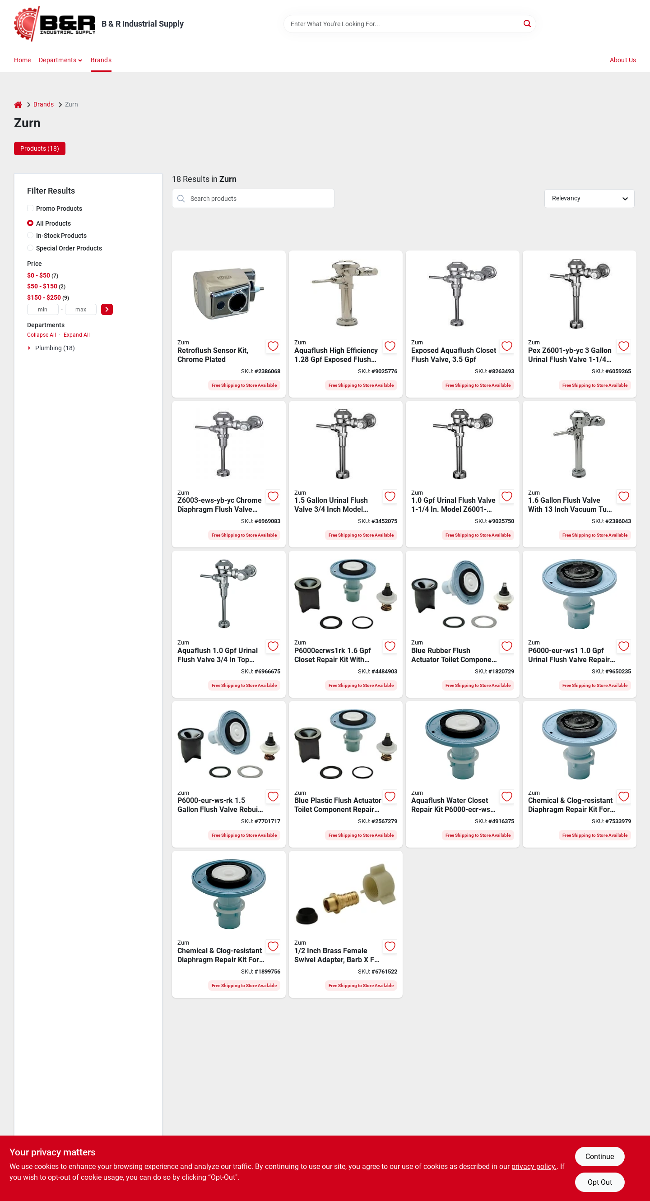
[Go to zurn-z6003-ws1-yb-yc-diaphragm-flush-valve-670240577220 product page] (229, 624)
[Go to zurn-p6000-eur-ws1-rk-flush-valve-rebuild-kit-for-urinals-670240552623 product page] (463, 624)
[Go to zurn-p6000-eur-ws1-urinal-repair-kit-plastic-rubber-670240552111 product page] (579, 624)
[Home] (18, 104)
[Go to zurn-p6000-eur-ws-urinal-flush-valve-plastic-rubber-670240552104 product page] (579, 774)
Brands (101, 60)
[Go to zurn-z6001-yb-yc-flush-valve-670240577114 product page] (579, 324)
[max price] (81, 309)
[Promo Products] (30, 208)
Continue (599, 1156)
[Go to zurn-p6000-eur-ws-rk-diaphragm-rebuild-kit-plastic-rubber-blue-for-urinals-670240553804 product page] (229, 774)
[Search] (527, 23)
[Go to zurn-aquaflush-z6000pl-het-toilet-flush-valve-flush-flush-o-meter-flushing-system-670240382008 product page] (346, 324)
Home (22, 60)
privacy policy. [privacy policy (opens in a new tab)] (534, 1166)
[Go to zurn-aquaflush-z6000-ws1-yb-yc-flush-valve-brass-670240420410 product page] (579, 474)
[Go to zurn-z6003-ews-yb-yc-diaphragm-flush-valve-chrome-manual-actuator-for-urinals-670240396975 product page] (229, 474)
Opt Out (600, 1182)
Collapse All (41, 335)
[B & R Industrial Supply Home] (54, 24)
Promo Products (59, 208)
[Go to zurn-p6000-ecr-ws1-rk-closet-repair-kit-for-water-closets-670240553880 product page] (346, 624)
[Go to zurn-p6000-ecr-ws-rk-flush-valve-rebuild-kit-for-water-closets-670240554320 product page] (346, 774)
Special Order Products (69, 248)
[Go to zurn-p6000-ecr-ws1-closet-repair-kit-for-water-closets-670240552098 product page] (463, 774)
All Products (53, 223)
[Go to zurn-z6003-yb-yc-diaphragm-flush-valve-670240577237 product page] (346, 474)
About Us (623, 60)
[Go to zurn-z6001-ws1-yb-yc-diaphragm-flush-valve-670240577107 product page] (463, 474)
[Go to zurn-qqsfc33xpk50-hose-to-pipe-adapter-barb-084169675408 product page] (346, 924)
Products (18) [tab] (39, 148)
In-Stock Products (61, 235)
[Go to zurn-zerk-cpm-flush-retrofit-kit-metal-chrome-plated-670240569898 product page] (229, 324)
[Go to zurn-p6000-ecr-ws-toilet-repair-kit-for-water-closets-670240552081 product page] (229, 924)
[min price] (43, 309)
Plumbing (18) (55, 348)
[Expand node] (30, 348)
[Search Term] (409, 24)
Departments (57, 60)
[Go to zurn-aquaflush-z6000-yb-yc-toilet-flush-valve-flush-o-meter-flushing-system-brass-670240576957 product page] (463, 324)
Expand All (77, 335)
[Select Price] (107, 309)
